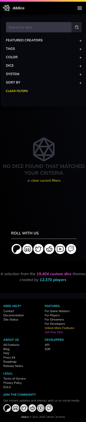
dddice (25, 416)
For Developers (55, 324)
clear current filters (46, 180)
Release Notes (13, 366)
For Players (52, 315)
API (47, 345)
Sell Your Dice (54, 332)
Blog (6, 349)
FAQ (6, 353)
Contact (8, 311)
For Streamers (54, 319)
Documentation (13, 315)
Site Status (10, 319)
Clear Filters (17, 91)
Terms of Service (14, 378)
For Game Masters (57, 311)
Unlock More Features (59, 328)
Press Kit (9, 357)
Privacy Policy (12, 383)
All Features (11, 345)
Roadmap (9, 362)
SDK (48, 349)
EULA (7, 387)
